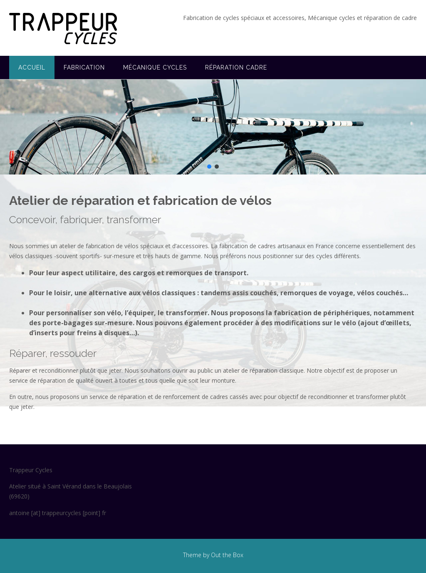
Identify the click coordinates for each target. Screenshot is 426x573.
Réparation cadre (236, 67)
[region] (213, 127)
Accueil (31, 67)
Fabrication (84, 67)
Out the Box (227, 555)
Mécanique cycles (155, 67)
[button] (209, 166)
